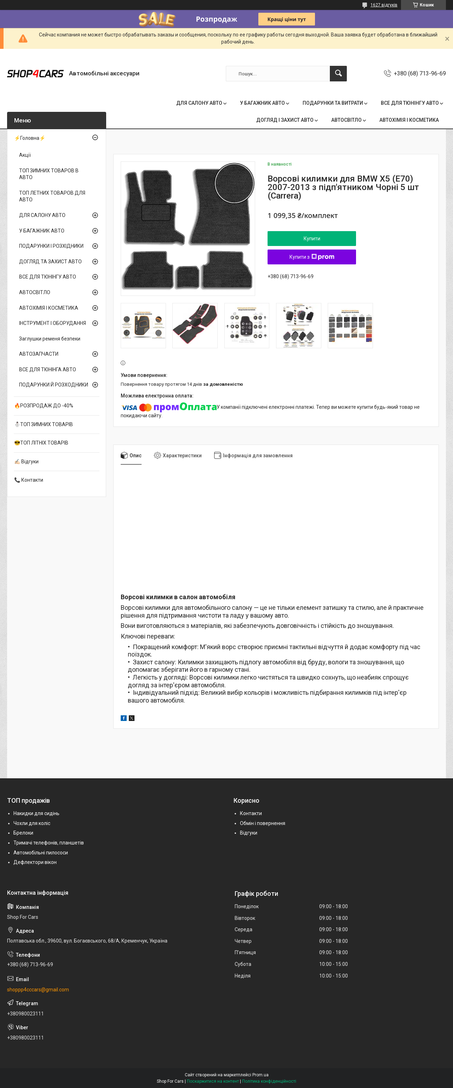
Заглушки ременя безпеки (49, 339)
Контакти (251, 813)
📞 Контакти (28, 480)
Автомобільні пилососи (40, 852)
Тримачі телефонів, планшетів (48, 843)
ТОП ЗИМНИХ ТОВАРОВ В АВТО (49, 174)
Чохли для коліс (31, 823)
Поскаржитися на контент (213, 1081)
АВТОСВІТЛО (346, 120)
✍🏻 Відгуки (26, 461)
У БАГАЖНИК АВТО (262, 103)
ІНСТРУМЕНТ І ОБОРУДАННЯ (52, 323)
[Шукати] (338, 73)
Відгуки (248, 833)
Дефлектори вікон (35, 862)
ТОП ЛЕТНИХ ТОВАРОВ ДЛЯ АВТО (52, 196)
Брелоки (23, 833)
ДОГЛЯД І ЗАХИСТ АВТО (285, 120)
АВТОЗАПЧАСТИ (38, 354)
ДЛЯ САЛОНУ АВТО (199, 103)
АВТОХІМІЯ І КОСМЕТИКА (409, 120)
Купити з (311, 257)
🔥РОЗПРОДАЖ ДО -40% (43, 405)
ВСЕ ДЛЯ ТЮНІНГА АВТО (47, 369)
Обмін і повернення (262, 823)
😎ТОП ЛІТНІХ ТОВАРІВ (41, 443)
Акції (25, 155)
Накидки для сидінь (36, 813)
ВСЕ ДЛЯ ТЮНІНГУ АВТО (410, 103)
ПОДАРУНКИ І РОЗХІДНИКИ (51, 246)
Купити (312, 238)
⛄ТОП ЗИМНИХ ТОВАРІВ (43, 424)
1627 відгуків (384, 4)
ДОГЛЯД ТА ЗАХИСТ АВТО (50, 261)
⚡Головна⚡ (29, 138)
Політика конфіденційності (269, 1081)
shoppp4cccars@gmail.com (38, 989)
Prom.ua (260, 1074)
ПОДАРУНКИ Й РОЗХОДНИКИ (53, 385)
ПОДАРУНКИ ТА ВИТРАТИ (333, 103)
